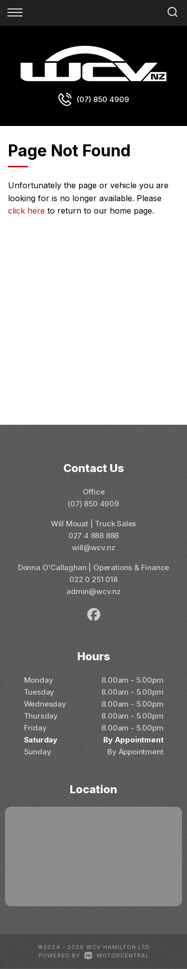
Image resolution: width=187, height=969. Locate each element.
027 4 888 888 (93, 535)
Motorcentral (116, 955)
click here (26, 211)
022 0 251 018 (93, 579)
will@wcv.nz (93, 547)
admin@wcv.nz (93, 591)
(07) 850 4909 (103, 99)
